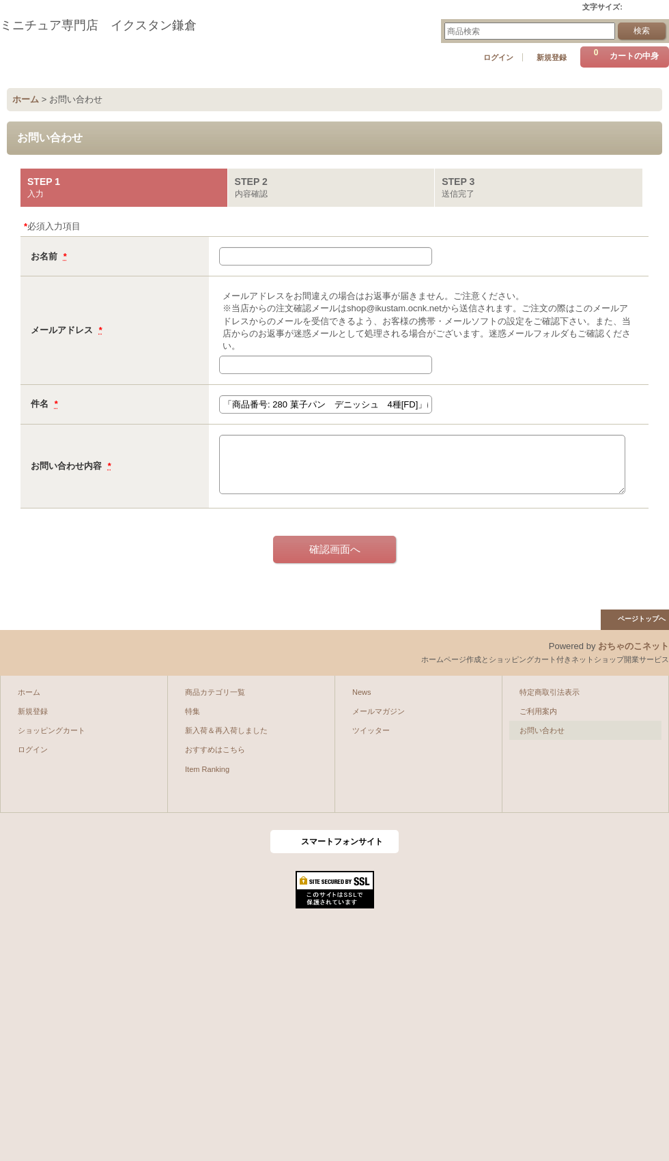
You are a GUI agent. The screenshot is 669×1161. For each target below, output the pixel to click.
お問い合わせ (542, 730)
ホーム (29, 692)
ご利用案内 (538, 711)
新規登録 (552, 57)
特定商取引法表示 (549, 692)
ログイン (498, 57)
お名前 (45, 256)
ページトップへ (642, 618)
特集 (192, 711)
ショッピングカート (51, 730)
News (361, 692)
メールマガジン (378, 711)
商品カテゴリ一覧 (215, 692)
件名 (41, 404)
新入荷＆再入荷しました (226, 730)
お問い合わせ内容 (67, 466)
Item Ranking (207, 769)
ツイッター (371, 730)
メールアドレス (63, 330)
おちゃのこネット (633, 646)
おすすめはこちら (215, 749)
